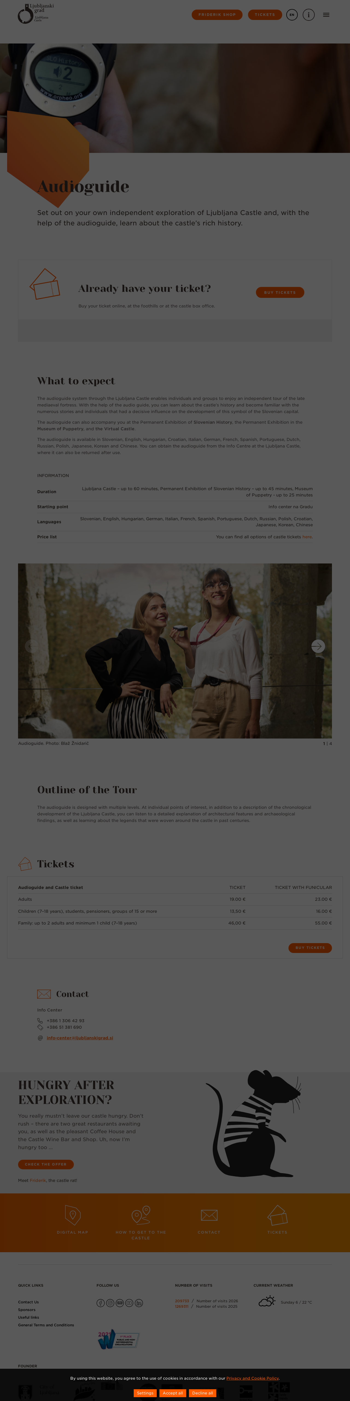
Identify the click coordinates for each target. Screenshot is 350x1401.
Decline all (202, 1393)
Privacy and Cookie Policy (252, 1378)
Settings (145, 1393)
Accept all (173, 1393)
